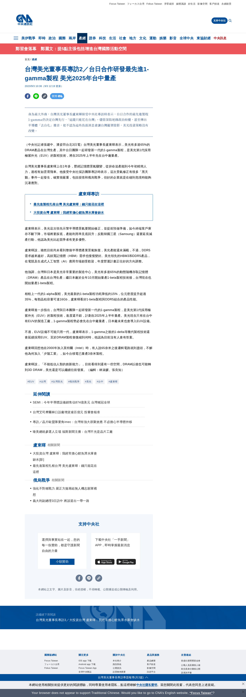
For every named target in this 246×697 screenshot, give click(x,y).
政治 (52, 38)
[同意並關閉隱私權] (243, 684)
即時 (41, 38)
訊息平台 (153, 656)
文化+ (82, 669)
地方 (132, 38)
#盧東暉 (113, 381)
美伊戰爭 (28, 38)
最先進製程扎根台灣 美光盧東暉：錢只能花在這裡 (68, 204)
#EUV (31, 381)
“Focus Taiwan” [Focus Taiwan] (201, 693)
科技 (102, 38)
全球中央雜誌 (88, 665)
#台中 (100, 381)
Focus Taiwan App (88, 658)
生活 (112, 38)
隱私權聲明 (120, 669)
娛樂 (162, 38)
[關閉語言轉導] (243, 692)
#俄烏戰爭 (73, 381)
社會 (122, 38)
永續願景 (226, 4)
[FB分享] (28, 96)
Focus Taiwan (117, 4)
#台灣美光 (57, 381)
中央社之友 (154, 669)
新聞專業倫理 (122, 660)
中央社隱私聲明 (147, 685)
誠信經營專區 (122, 665)
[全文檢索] (230, 21)
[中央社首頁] (24, 20)
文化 (142, 38)
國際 (62, 38)
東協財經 (204, 38)
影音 (172, 38)
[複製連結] (45, 96)
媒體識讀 (181, 4)
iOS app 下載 (88, 642)
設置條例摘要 (122, 656)
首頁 (27, 59)
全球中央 (187, 38)
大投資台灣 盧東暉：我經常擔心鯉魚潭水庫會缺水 (68, 212)
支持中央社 (219, 20)
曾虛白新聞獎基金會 (190, 645)
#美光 (88, 381)
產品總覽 (153, 642)
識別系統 (119, 647)
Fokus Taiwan (154, 4)
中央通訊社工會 (190, 672)
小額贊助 (62, 543)
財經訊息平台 (156, 660)
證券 (92, 38)
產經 (82, 38)
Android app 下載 (89, 649)
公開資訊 (119, 651)
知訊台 (151, 665)
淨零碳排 (169, 4)
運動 (152, 38)
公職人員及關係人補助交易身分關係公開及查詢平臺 (190, 658)
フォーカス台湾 (136, 4)
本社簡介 (119, 642)
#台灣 (43, 381)
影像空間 (202, 4)
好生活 (192, 4)
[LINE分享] (36, 96)
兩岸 (72, 38)
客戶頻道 (214, 4)
